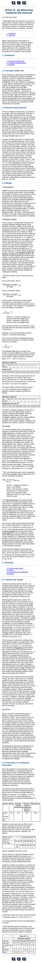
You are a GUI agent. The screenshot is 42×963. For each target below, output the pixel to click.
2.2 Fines (10, 570)
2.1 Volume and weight (15, 568)
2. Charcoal (11, 35)
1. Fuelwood (11, 33)
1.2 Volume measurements (16, 63)
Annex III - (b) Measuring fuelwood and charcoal (19, 11)
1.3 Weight (10, 65)
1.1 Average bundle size (15, 61)
